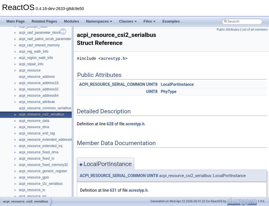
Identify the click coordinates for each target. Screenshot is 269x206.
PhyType (169, 91)
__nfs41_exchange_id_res (39, 178)
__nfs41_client (30, 52)
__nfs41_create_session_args (42, 109)
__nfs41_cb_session (34, 40)
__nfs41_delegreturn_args (39, 134)
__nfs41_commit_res (35, 65)
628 (110, 124)
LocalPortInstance (177, 84)
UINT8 (152, 84)
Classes (128, 21)
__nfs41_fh (27, 185)
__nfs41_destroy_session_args (43, 159)
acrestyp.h (113, 58)
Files (150, 21)
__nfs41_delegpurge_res (38, 128)
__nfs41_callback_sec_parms (41, 33)
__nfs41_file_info (32, 191)
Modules (71, 21)
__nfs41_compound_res (37, 90)
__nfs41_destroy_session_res (42, 166)
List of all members (254, 29)
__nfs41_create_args (35, 96)
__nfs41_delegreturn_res (38, 140)
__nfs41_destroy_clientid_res (41, 153)
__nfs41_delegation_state (38, 122)
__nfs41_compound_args (38, 84)
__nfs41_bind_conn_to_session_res (46, 27)
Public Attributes (228, 29)
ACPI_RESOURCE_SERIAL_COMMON (112, 84)
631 (113, 190)
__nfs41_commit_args (36, 59)
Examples (171, 21)
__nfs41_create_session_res (41, 115)
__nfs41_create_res (34, 103)
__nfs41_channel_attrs (36, 46)
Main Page (15, 21)
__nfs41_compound (34, 78)
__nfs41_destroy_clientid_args (42, 147)
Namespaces (99, 21)
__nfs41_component (34, 71)
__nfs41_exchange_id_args (40, 172)
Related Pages (44, 21)
